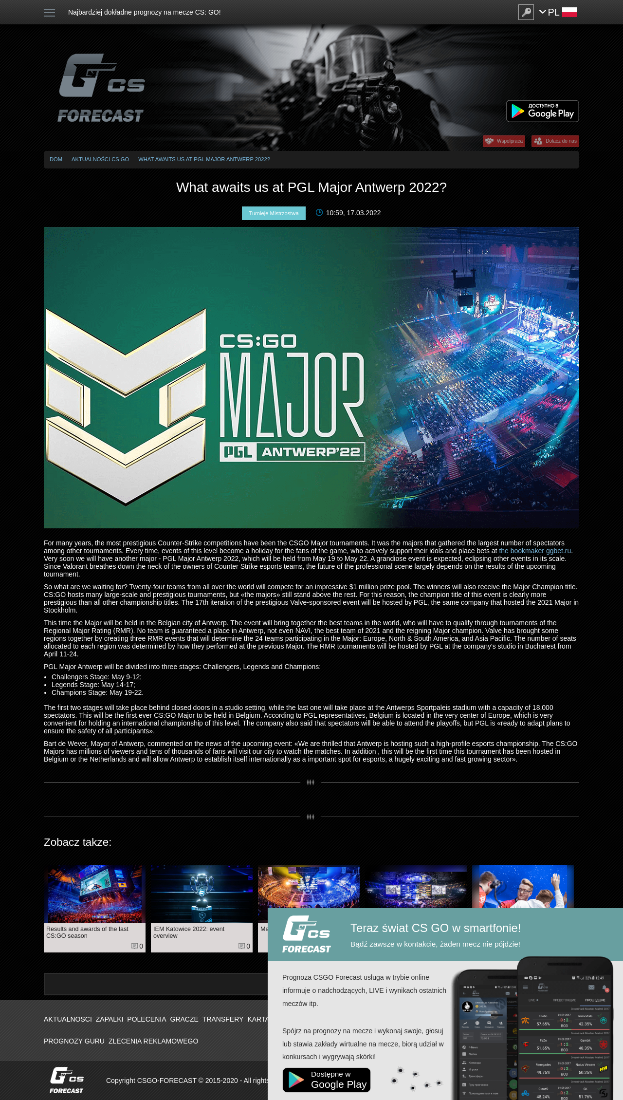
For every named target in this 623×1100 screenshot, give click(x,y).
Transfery (223, 1019)
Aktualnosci (68, 1019)
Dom (56, 159)
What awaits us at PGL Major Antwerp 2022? (204, 159)
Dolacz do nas (561, 141)
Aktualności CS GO (100, 159)
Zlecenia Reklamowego (153, 1041)
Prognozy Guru (74, 1041)
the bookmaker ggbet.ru (535, 551)
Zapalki (110, 1019)
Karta (258, 1019)
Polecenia (146, 1019)
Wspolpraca (510, 141)
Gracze (184, 1019)
